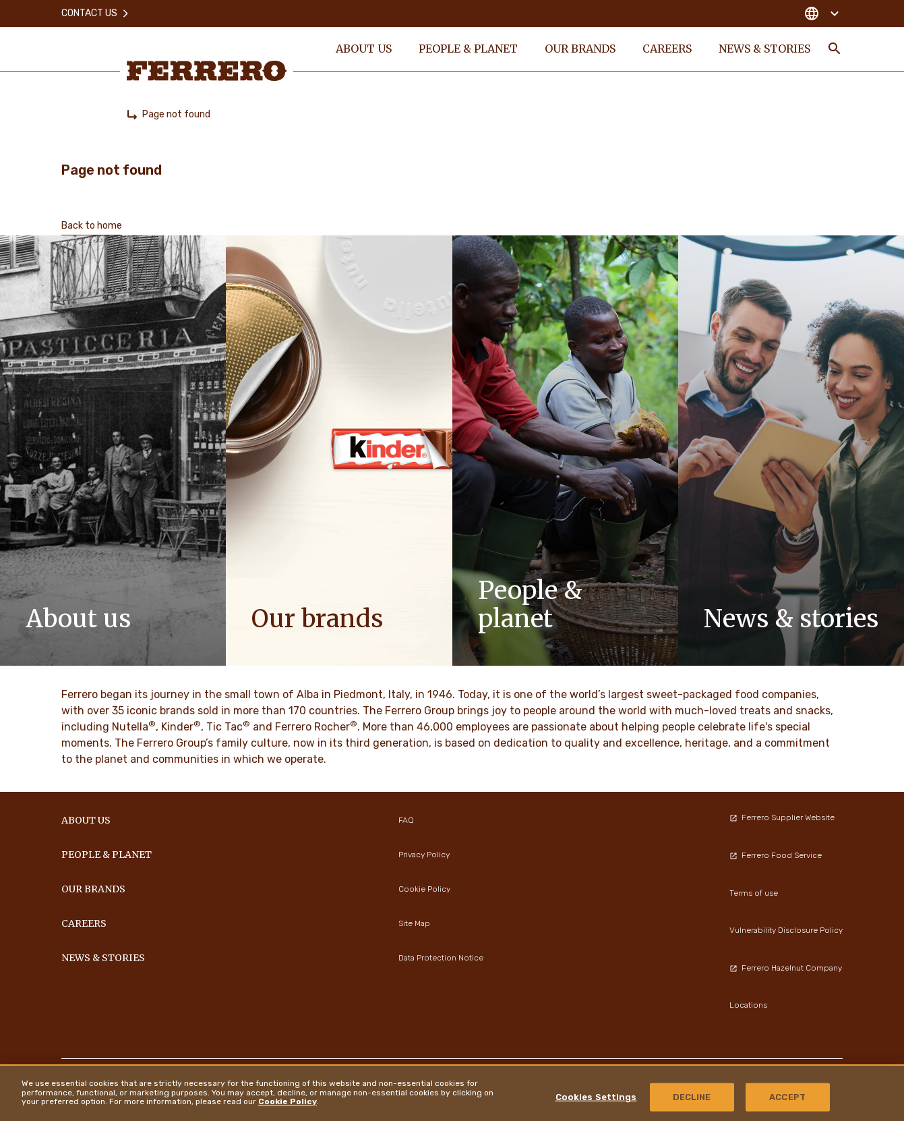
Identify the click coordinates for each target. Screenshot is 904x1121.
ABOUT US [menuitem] (363, 48)
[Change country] (821, 13)
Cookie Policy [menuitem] (424, 889)
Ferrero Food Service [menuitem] (775, 855)
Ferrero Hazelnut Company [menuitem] (785, 968)
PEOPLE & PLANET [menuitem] (467, 48)
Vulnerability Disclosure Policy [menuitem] (786, 930)
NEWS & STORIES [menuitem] (764, 48)
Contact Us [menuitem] (96, 13)
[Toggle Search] (834, 48)
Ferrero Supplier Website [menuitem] (782, 817)
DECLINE (692, 1097)
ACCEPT (787, 1097)
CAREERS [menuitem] (666, 48)
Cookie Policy (287, 1101)
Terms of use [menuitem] (753, 893)
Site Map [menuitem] (414, 923)
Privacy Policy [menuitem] (424, 854)
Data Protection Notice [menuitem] (440, 957)
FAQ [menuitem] (406, 820)
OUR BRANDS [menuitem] (579, 48)
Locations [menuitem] (748, 1005)
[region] (452, 1092)
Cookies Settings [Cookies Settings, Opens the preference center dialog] (596, 1097)
